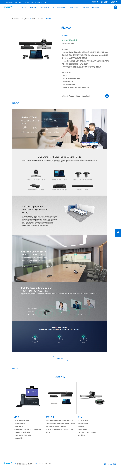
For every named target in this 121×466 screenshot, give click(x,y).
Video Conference (59, 7)
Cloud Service (74, 7)
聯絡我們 (114, 2)
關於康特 (104, 2)
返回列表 (15, 368)
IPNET (8, 7)
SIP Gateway (44, 7)
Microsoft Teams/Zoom (91, 7)
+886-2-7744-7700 (13, 2)
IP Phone (33, 7)
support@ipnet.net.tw (36, 2)
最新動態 (95, 2)
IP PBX (24, 7)
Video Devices (37, 19)
